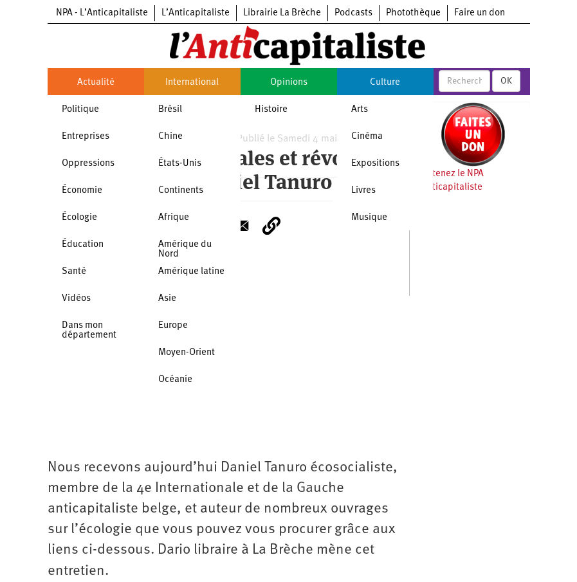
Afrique (173, 218)
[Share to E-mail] (240, 226)
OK (506, 81)
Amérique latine (191, 272)
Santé (74, 272)
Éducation (83, 245)
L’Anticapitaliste (195, 13)
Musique (369, 218)
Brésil (170, 109)
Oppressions (88, 163)
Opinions (288, 82)
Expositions (375, 163)
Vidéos (76, 299)
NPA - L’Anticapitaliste (102, 13)
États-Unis (179, 163)
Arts (359, 109)
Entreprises (85, 136)
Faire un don (479, 13)
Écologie (79, 218)
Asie (167, 299)
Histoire (271, 109)
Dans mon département (89, 330)
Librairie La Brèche (282, 13)
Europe (173, 326)
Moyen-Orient (186, 353)
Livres (363, 191)
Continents (180, 191)
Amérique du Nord (185, 249)
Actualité (95, 82)
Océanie (175, 380)
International (192, 82)
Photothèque (413, 13)
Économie (82, 191)
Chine (170, 136)
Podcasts (353, 13)
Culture (385, 82)
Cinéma (367, 136)
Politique (80, 109)
